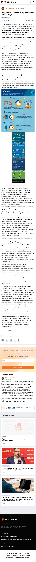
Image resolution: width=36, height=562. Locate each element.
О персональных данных (9, 536)
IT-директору (5, 17)
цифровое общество (13, 336)
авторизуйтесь (25, 407)
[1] (2, 316)
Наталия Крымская (10, 377)
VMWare (11, 331)
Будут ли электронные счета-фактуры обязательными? (14, 439)
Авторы (3, 543)
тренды (4, 336)
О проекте (4, 533)
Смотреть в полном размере (18, 185)
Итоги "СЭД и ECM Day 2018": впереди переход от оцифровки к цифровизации (17, 469)
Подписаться (18, 367)
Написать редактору (8, 546)
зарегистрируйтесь (11, 408)
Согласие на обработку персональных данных (16, 539)
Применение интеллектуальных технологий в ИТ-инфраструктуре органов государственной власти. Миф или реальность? (17, 499)
